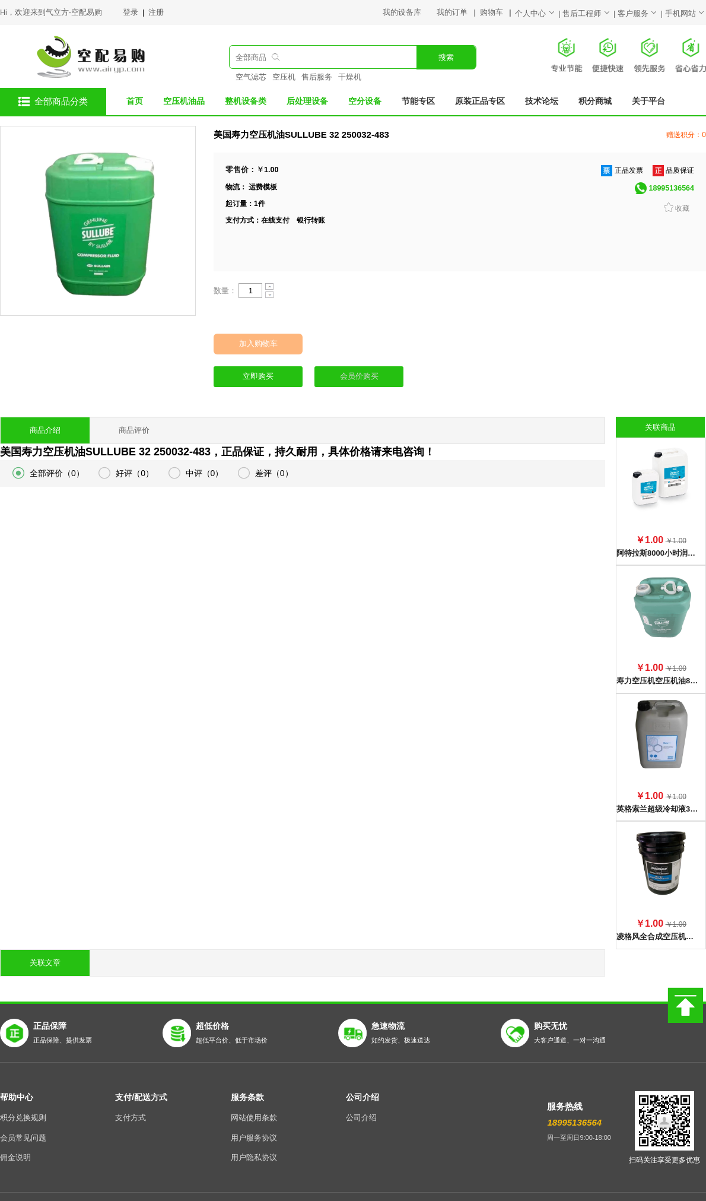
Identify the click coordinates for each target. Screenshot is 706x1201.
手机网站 (685, 13)
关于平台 (648, 101)
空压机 (283, 77)
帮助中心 (16, 1070)
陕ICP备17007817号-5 (437, 1183)
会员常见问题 (23, 1111)
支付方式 (130, 1090)
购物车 (492, 12)
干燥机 (349, 77)
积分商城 (595, 101)
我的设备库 (410, 12)
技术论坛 (541, 101)
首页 (134, 101)
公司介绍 (362, 1070)
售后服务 (316, 77)
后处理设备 (307, 101)
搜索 (446, 57)
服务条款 (247, 1070)
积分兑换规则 (23, 1090)
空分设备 (364, 101)
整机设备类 (245, 101)
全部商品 (251, 57)
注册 (156, 12)
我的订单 (453, 12)
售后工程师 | (590, 13)
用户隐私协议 (254, 1130)
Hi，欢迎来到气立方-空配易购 (51, 12)
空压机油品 (184, 101)
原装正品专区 (480, 101)
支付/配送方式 (141, 1070)
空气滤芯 (251, 77)
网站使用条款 (254, 1090)
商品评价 (134, 430)
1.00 (271, 170)
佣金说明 (15, 1130)
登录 (131, 12)
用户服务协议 (254, 1111)
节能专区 (418, 101)
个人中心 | (538, 13)
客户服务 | (641, 13)
